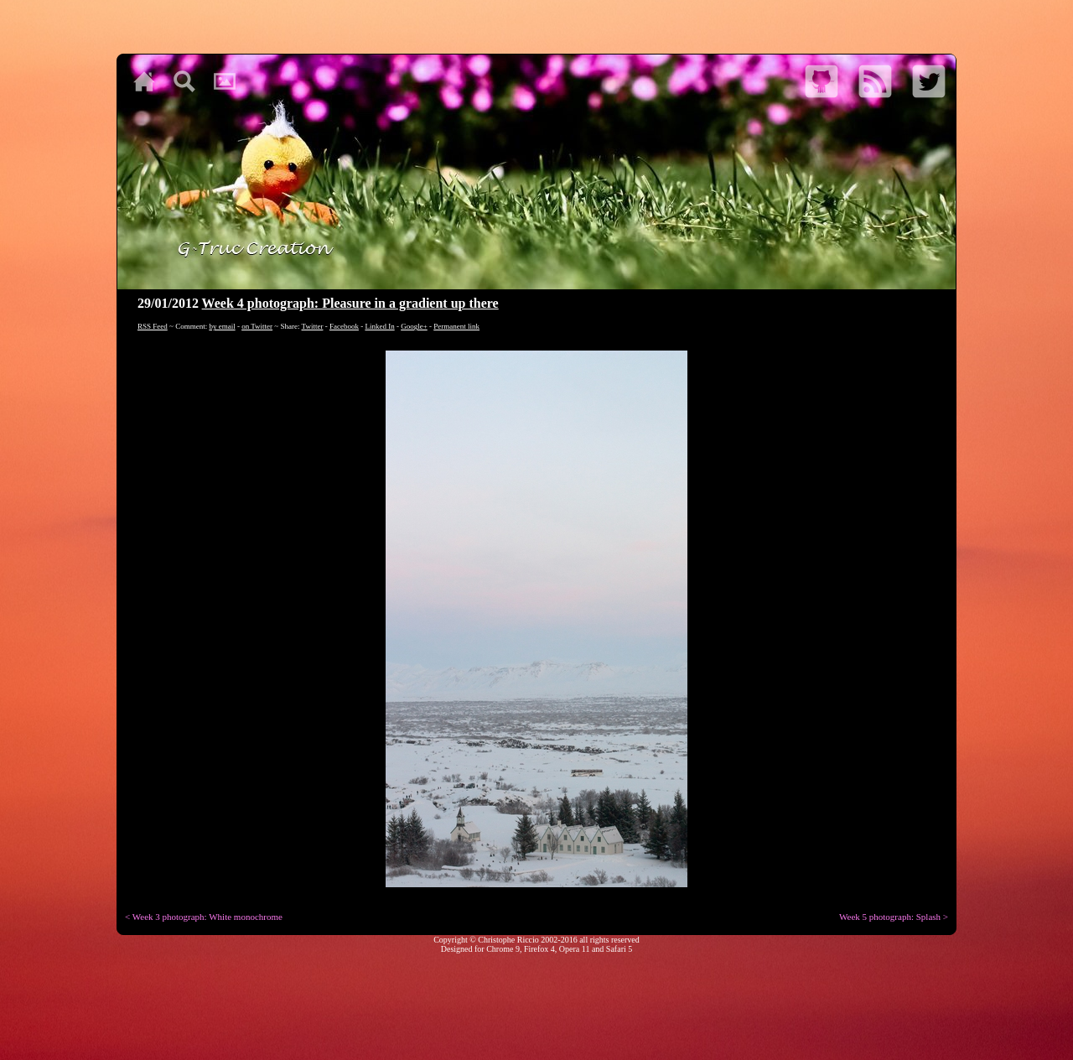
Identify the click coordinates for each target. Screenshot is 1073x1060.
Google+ (414, 326)
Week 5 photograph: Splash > (893, 917)
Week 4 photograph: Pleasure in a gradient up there (350, 303)
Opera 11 (574, 948)
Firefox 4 (539, 948)
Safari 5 (619, 948)
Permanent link (456, 326)
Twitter (313, 326)
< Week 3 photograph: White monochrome (204, 917)
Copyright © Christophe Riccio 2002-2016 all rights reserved (536, 939)
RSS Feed (152, 326)
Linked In (379, 326)
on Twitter (256, 326)
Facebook (344, 326)
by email (222, 326)
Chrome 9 (503, 948)
